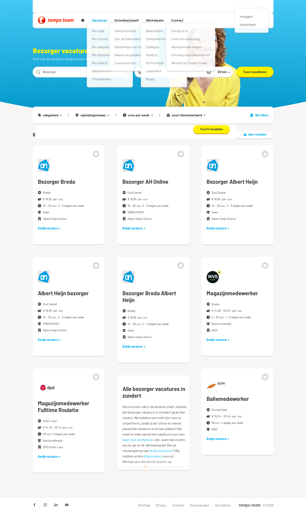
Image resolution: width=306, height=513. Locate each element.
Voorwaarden (199, 505)
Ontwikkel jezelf (126, 20)
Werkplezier (155, 20)
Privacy (161, 505)
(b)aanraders (153, 456)
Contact (177, 20)
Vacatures (99, 20)
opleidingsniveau (92, 115)
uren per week (138, 115)
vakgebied (50, 115)
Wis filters (259, 115)
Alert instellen (255, 134)
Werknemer (45, 6)
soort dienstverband (186, 115)
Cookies (178, 505)
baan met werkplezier (138, 440)
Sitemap (144, 505)
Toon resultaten (255, 72)
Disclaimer (223, 505)
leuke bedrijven (161, 451)
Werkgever (67, 6)
